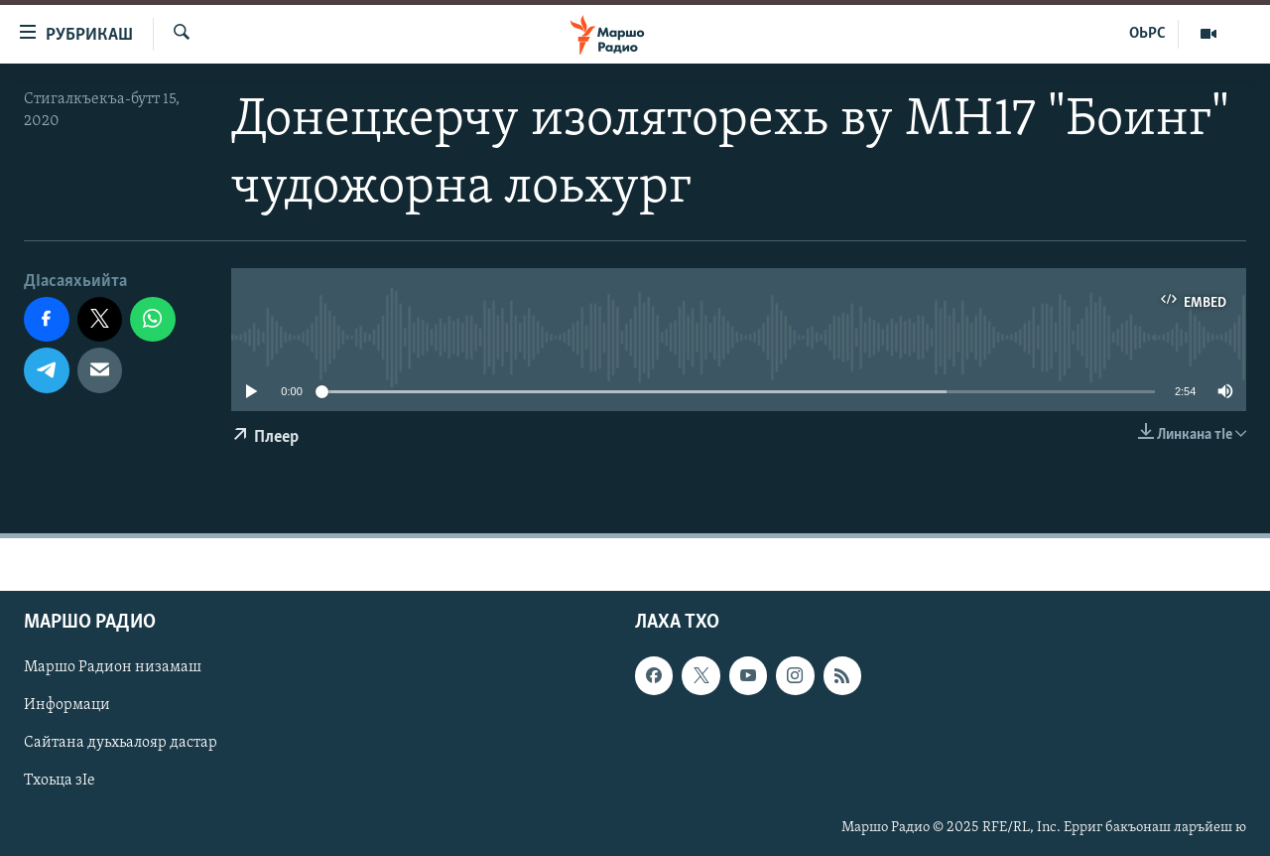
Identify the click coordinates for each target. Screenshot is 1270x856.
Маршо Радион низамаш (112, 668)
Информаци (67, 706)
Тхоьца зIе (59, 781)
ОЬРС (1147, 34)
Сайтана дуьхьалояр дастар (120, 744)
